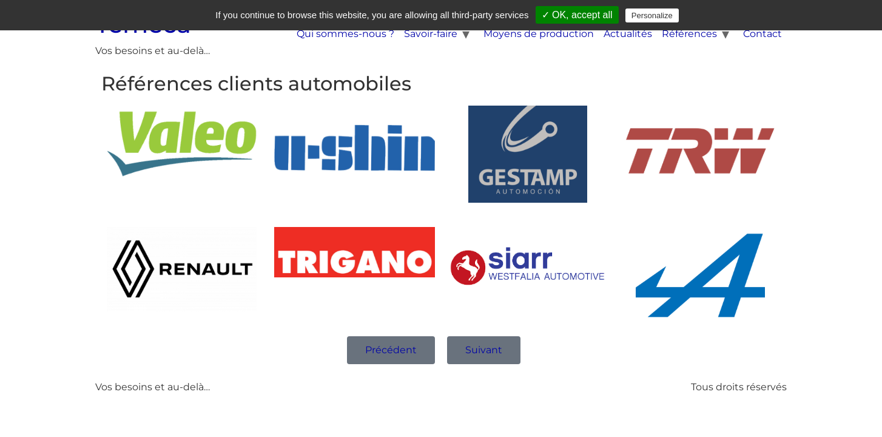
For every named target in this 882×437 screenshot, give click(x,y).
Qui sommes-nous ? (345, 33)
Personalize (652, 15)
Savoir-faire (430, 33)
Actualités (628, 33)
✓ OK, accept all (577, 15)
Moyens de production (538, 33)
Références (689, 33)
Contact (762, 33)
